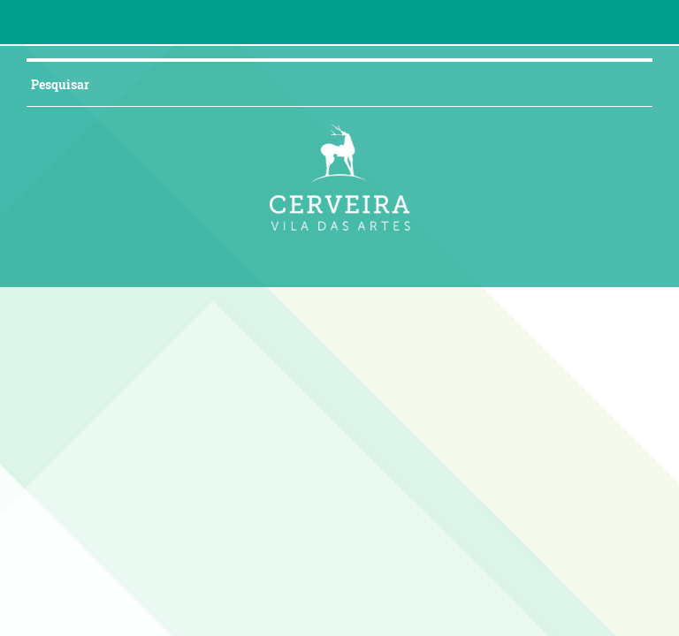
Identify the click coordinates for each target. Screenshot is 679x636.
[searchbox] (318, 84)
